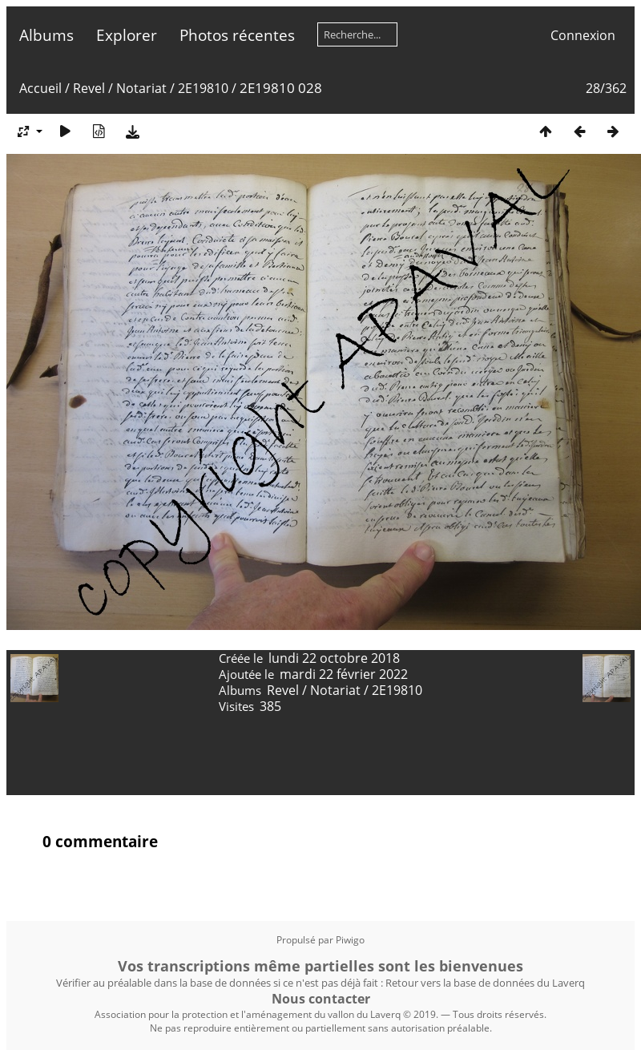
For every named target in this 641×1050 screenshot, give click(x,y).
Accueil (40, 88)
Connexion (582, 35)
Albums (46, 35)
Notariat (141, 88)
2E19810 (203, 88)
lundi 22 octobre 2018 (334, 658)
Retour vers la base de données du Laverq (485, 982)
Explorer (126, 35)
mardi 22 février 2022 (344, 674)
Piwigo (350, 940)
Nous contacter (321, 999)
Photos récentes (237, 35)
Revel (89, 88)
